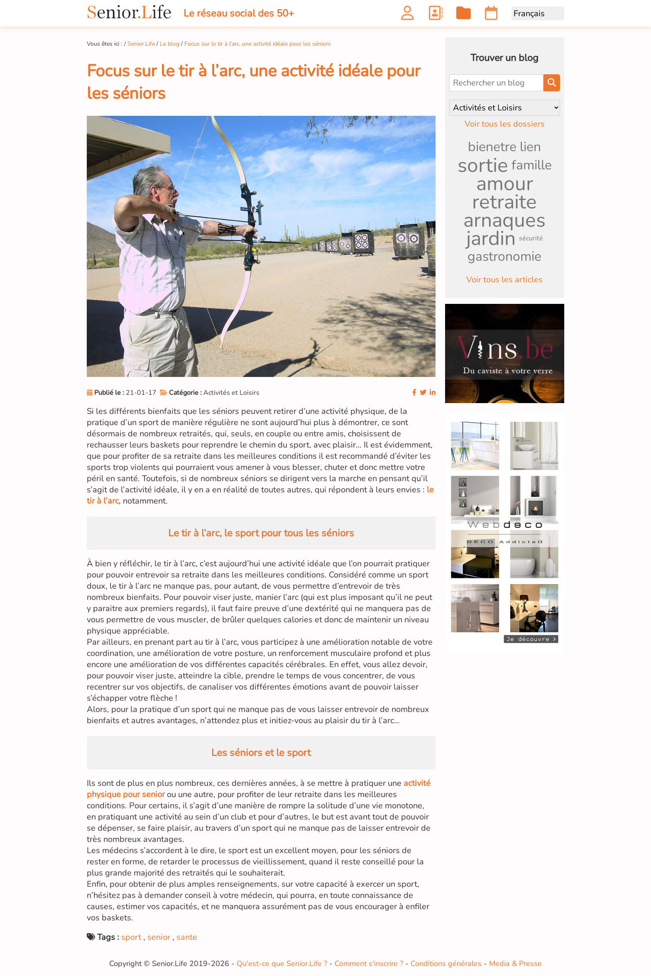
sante (186, 937)
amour (504, 183)
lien (530, 147)
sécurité (531, 238)
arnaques (504, 220)
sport (131, 937)
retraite (504, 202)
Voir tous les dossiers (505, 124)
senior (158, 937)
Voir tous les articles (504, 279)
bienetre (492, 147)
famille (532, 165)
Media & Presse (515, 964)
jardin (491, 238)
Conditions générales (446, 964)
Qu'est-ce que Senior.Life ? (282, 964)
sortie (483, 165)
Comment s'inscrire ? (369, 964)
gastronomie (504, 256)
